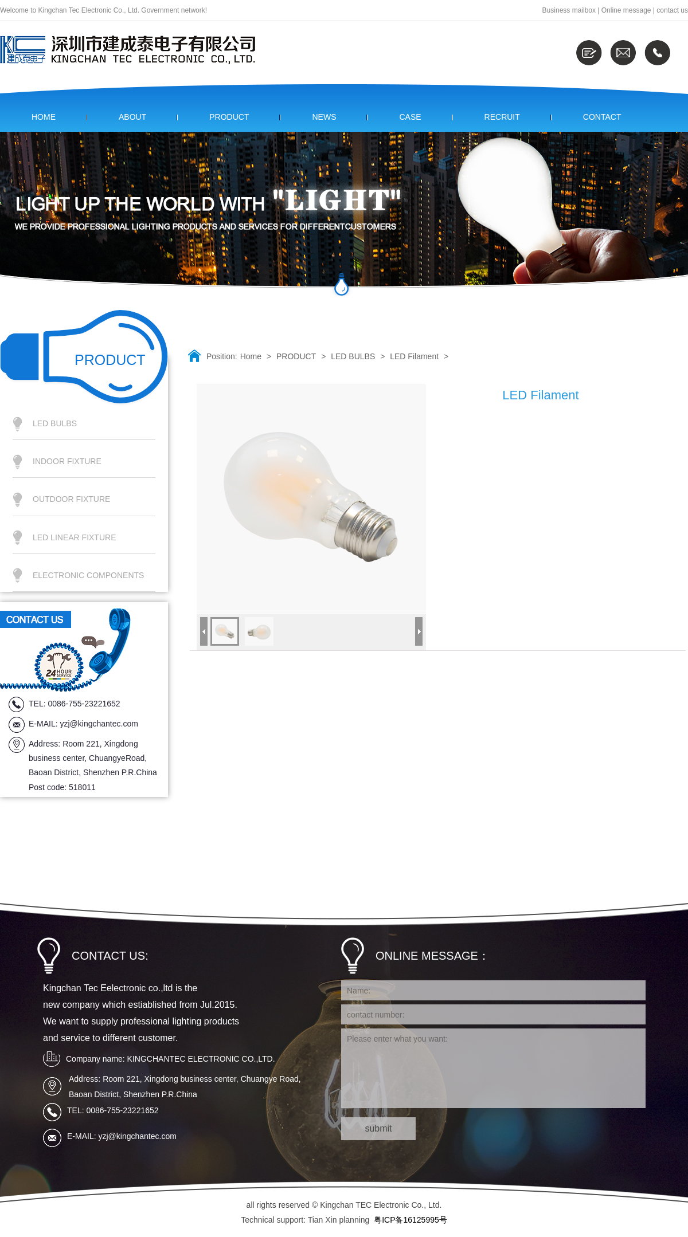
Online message (626, 10)
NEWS (324, 116)
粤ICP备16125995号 (410, 1219)
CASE (410, 116)
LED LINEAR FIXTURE (74, 537)
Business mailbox (569, 10)
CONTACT (602, 116)
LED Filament (414, 356)
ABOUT (132, 116)
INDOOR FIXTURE (67, 461)
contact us (672, 10)
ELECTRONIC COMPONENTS (88, 575)
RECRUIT (502, 116)
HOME (44, 116)
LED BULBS (55, 423)
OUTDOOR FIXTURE (71, 499)
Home (250, 356)
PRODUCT (229, 116)
